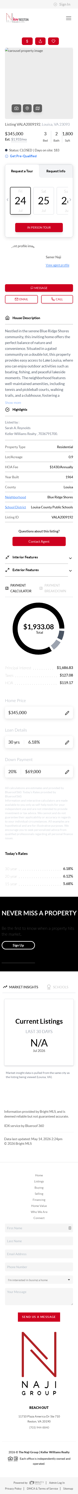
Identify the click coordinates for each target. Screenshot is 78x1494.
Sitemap (68, 1488)
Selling (39, 1193)
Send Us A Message (39, 1317)
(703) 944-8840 (39, 1427)
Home (39, 1175)
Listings (39, 1181)
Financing (39, 1199)
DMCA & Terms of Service (42, 1488)
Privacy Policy (13, 1488)
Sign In (61, 4)
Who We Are (39, 1212)
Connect (39, 1218)
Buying (39, 1187)
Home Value (39, 1205)
